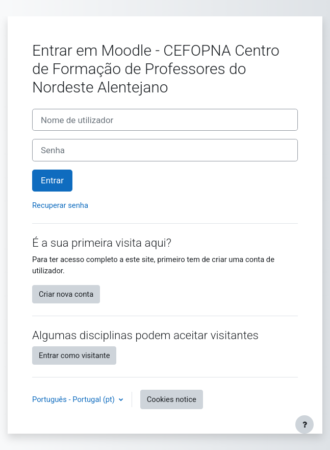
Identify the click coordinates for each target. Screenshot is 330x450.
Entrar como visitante (74, 355)
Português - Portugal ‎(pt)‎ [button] (74, 399)
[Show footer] (304, 424)
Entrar (52, 180)
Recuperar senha (60, 205)
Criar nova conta (66, 294)
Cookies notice (171, 399)
